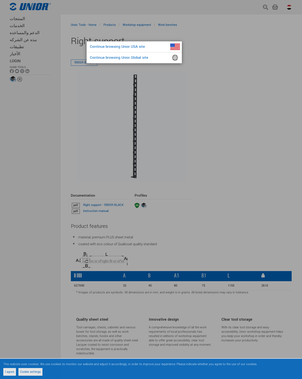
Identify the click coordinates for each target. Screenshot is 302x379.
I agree (9, 372)
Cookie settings (30, 372)
